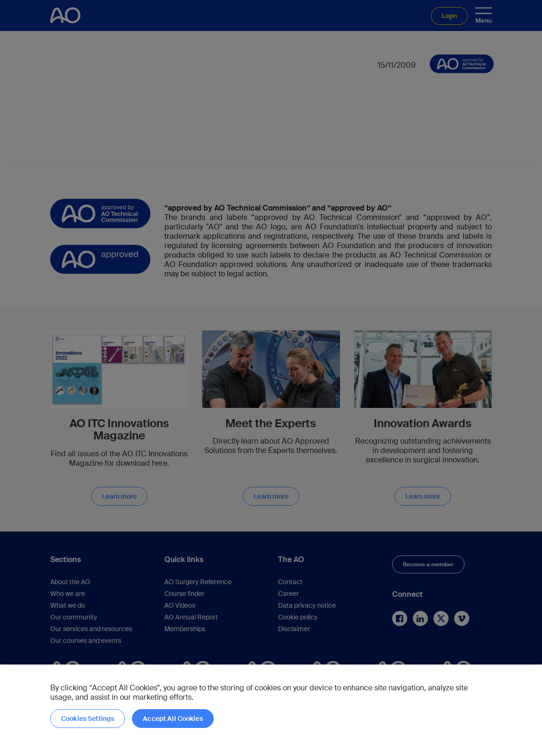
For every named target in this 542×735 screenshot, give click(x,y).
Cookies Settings (87, 718)
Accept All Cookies (173, 718)
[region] (271, 700)
